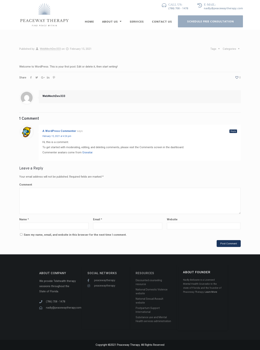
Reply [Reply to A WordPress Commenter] (233, 131)
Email (97, 219)
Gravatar (87, 152)
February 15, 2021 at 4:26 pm (56, 136)
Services (137, 21)
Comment (25, 184)
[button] (210, 21)
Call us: (175, 4)
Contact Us (162, 21)
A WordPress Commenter (59, 131)
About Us (112, 21)
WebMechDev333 (50, 49)
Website (172, 219)
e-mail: (210, 4)
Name (24, 219)
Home (89, 21)
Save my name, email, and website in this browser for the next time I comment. (75, 234)
